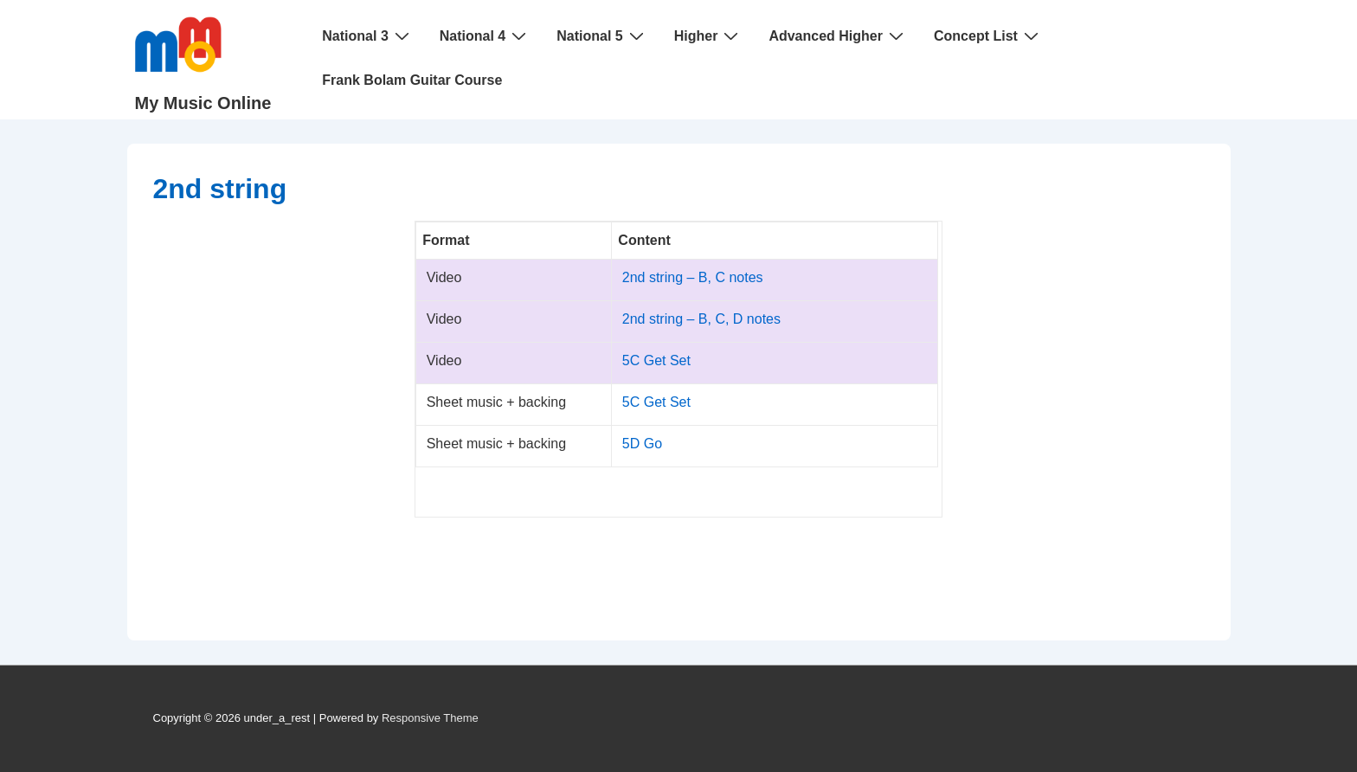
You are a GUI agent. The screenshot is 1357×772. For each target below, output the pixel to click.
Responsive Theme (430, 717)
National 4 (485, 35)
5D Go (642, 443)
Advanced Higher (838, 35)
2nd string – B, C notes (692, 277)
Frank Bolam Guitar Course (412, 80)
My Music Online (203, 103)
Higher (708, 35)
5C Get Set (656, 360)
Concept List (988, 35)
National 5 (601, 35)
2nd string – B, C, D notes (701, 319)
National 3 (367, 35)
